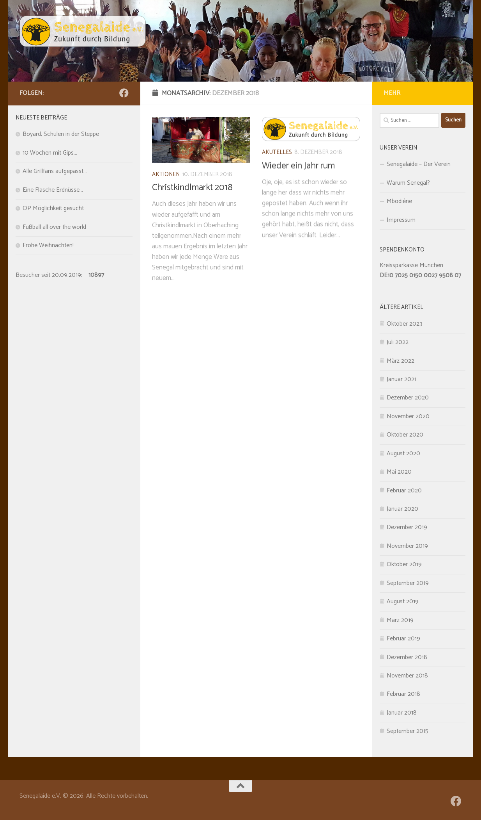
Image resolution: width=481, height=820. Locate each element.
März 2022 (400, 361)
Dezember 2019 (407, 527)
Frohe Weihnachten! (48, 246)
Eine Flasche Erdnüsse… (53, 190)
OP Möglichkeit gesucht (53, 208)
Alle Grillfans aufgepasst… (55, 171)
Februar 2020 (404, 491)
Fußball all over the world (54, 227)
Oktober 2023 (405, 324)
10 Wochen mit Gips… (50, 153)
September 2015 (407, 731)
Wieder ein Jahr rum (298, 180)
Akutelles (277, 167)
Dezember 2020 (408, 398)
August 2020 (403, 454)
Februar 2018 (403, 694)
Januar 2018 (402, 713)
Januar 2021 (401, 379)
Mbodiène (399, 201)
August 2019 (403, 602)
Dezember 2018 (407, 657)
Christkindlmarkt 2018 (192, 192)
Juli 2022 (397, 342)
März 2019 (400, 620)
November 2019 (407, 546)
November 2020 (408, 417)
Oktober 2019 (404, 565)
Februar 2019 (403, 639)
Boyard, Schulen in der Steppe (61, 134)
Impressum (401, 220)
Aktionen (166, 179)
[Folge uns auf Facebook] (124, 93)
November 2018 (407, 676)
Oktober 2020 (405, 435)
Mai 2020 (399, 472)
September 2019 (408, 583)
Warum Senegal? (408, 183)
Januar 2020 (402, 509)
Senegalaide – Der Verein (419, 164)
